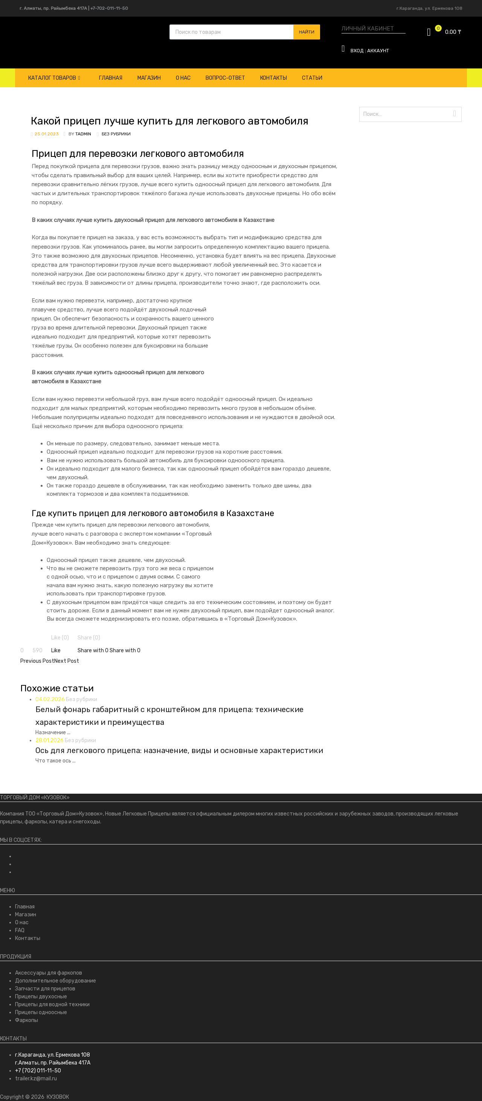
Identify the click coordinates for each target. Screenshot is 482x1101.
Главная (110, 78)
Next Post (66, 661)
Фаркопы (26, 1020)
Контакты (273, 78)
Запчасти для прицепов (45, 989)
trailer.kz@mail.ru (36, 1078)
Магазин (149, 78)
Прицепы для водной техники (52, 1004)
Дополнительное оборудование (55, 981)
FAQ (19, 930)
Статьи (312, 78)
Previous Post (37, 661)
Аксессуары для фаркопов (48, 973)
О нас (183, 78)
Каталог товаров (54, 78)
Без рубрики (116, 134)
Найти (306, 32)
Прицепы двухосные (41, 996)
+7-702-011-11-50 (109, 8)
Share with (94, 650)
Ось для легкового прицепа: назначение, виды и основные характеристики (179, 750)
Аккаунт (378, 50)
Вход (357, 50)
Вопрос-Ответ (225, 78)
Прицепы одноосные (41, 1012)
